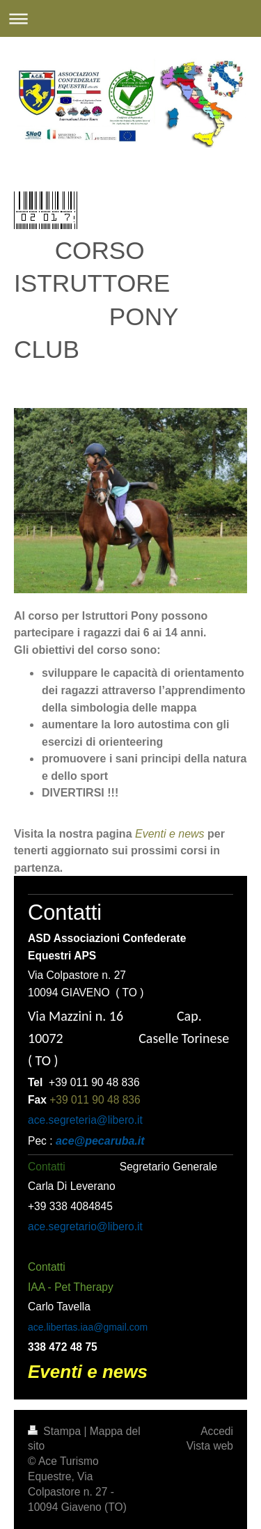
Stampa (56, 1431)
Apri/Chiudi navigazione (130, 18)
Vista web (210, 1446)
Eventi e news (170, 834)
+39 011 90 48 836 (95, 1100)
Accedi (216, 1431)
